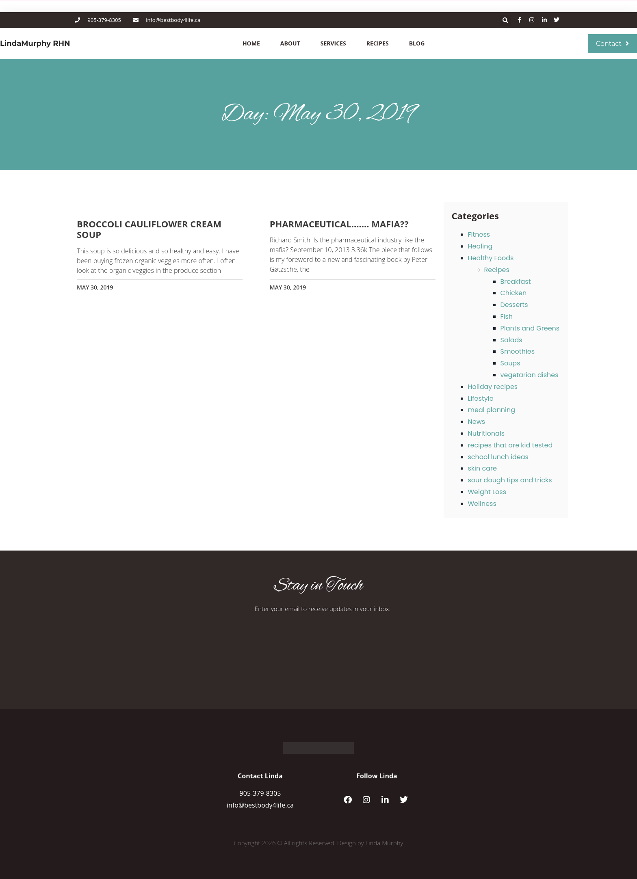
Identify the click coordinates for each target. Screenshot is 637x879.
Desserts (514, 304)
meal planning (491, 410)
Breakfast (515, 281)
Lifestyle (481, 398)
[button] (505, 20)
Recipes (377, 43)
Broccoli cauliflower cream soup (149, 229)
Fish (506, 316)
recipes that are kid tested (510, 445)
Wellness (482, 503)
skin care (482, 468)
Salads (511, 340)
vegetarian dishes (529, 375)
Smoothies (517, 351)
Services (333, 43)
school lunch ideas (498, 457)
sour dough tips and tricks (510, 480)
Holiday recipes (493, 386)
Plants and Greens (530, 328)
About (290, 43)
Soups (510, 363)
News (476, 421)
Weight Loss (487, 492)
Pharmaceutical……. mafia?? (339, 224)
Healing (480, 246)
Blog (417, 43)
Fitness (479, 234)
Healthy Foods (491, 258)
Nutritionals (486, 433)
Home (251, 43)
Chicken (513, 293)
